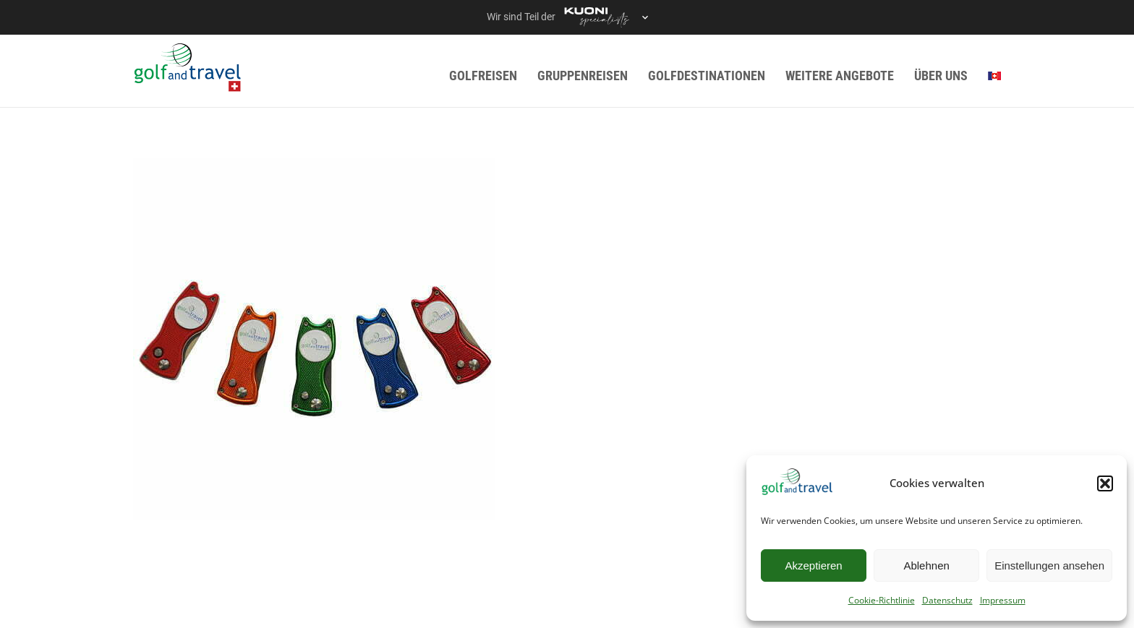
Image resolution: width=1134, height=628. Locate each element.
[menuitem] (994, 75)
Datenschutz (947, 600)
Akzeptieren (813, 565)
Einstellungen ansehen (1049, 565)
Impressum (1003, 600)
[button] (1105, 483)
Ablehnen (926, 565)
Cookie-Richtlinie (881, 600)
